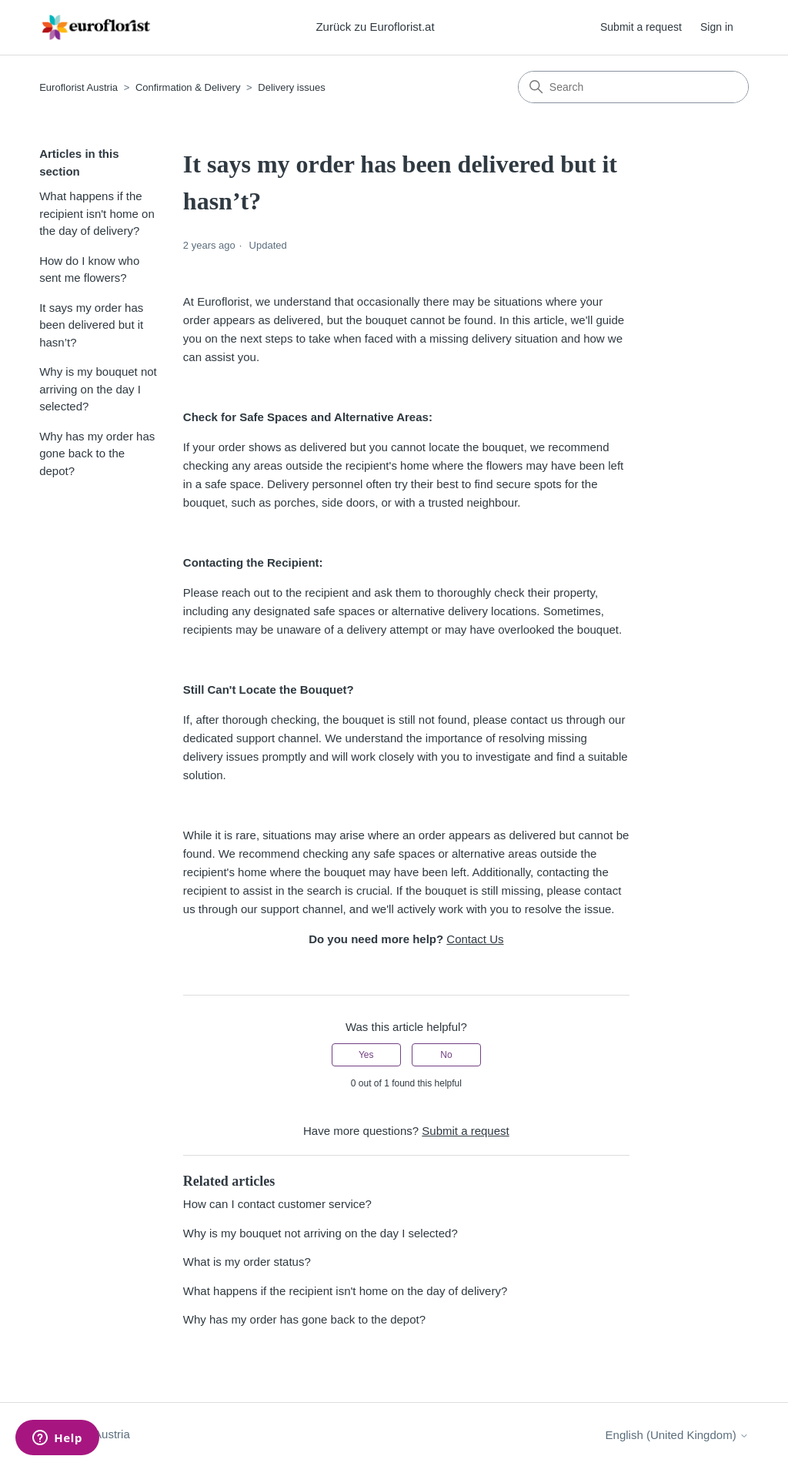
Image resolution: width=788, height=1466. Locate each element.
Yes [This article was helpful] (366, 1054)
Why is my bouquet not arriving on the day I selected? (98, 389)
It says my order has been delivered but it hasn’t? (91, 325)
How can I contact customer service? (277, 1203)
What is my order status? (247, 1261)
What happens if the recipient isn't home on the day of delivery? (97, 213)
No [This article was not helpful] (446, 1054)
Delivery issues (291, 87)
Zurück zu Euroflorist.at (375, 26)
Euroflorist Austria (78, 87)
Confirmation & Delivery (188, 87)
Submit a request (641, 27)
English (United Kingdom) (677, 1434)
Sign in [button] (716, 27)
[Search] (633, 87)
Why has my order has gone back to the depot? (97, 453)
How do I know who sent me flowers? (89, 269)
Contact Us (474, 939)
